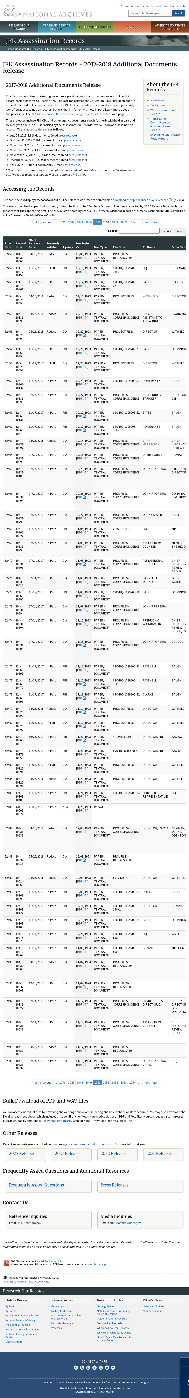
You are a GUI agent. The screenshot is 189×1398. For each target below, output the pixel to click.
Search (178, 13)
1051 (106, 222)
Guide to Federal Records (112, 1318)
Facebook (76, 1367)
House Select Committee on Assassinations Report (160, 124)
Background (158, 105)
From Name (180, 247)
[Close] (184, 1361)
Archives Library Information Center (21, 1335)
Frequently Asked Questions (36, 1185)
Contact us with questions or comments (26, 1281)
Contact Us (177, 6)
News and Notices (153, 1306)
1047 (71, 222)
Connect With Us (95, 1361)
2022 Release (113, 1153)
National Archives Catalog (20, 1320)
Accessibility (62, 1382)
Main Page (157, 100)
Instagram (88, 1367)
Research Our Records (19, 27)
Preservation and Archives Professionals (66, 1317)
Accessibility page (96, 1264)
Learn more (154, 1391)
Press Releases (115, 1185)
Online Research (18, 1300)
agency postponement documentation (88, 1144)
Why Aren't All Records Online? (114, 1332)
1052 (115, 222)
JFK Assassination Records (60, 49)
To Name (149, 247)
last (155, 222)
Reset (180, 231)
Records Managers (62, 1323)
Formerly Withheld (53, 245)
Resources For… (63, 1300)
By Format (11, 1311)
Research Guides (110, 1300)
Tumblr (94, 1367)
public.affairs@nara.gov (125, 1223)
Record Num (21, 245)
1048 (80, 222)
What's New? (153, 1300)
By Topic (10, 1306)
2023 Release (67, 1153)
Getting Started (106, 1306)
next (147, 222)
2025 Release (21, 1153)
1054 (132, 222)
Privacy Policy (79, 1382)
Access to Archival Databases (22, 1329)
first (34, 222)
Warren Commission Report (163, 112)
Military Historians (61, 1311)
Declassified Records (109, 1323)
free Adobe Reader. (48, 1261)
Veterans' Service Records (56, 27)
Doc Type (100, 247)
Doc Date (82, 244)
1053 (124, 222)
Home (9, 49)
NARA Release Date (34, 243)
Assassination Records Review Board (165, 136)
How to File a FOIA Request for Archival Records (115, 1338)
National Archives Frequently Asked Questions (113, 1312)
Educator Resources (94, 27)
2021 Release (158, 1153)
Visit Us (132, 27)
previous (45, 222)
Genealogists (59, 1306)
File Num (119, 247)
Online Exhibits (13, 1341)
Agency (68, 247)
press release (67, 135)
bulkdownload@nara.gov (55, 1121)
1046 (62, 222)
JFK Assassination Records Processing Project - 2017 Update (71, 114)
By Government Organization (22, 1315)
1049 (89, 222)
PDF (79, 258)
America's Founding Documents (170, 27)
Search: (113, 231)
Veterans (56, 1328)
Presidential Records (17, 1325)
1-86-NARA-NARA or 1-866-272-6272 (95, 1392)
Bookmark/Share (157, 6)
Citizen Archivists (132, 6)
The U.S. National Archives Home (47, 11)
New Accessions (152, 1311)
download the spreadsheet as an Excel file (140, 200)
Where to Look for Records (113, 1328)
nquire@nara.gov (30, 1223)
